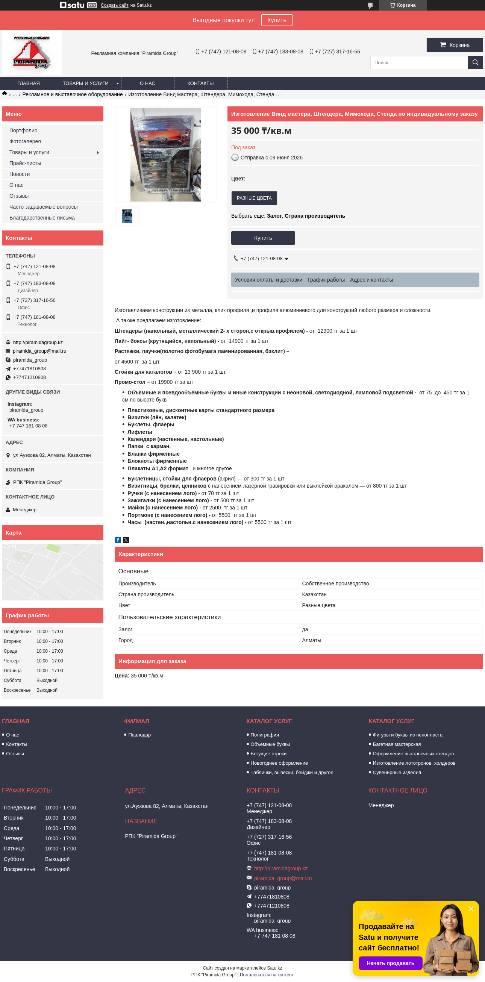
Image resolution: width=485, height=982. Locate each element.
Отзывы (19, 196)
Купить (276, 20)
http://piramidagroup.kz (38, 342)
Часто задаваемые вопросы (43, 207)
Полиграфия (265, 735)
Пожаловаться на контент (267, 974)
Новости (19, 174)
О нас (147, 83)
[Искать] (475, 62)
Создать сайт (115, 5)
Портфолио (23, 130)
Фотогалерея (25, 141)
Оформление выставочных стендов (413, 753)
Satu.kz (274, 968)
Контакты (200, 83)
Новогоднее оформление (279, 763)
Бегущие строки (269, 753)
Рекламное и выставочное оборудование (73, 94)
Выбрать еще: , (288, 216)
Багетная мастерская (397, 744)
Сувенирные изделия (397, 772)
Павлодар (139, 735)
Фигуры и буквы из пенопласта (408, 735)
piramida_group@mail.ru (40, 351)
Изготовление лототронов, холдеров (414, 763)
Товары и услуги (86, 83)
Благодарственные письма (42, 218)
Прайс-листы (25, 163)
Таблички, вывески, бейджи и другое (292, 772)
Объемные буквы (270, 744)
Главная (28, 83)
